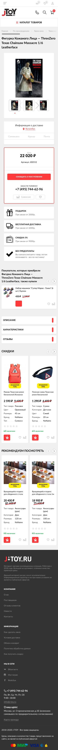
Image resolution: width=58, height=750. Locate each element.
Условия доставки (12, 638)
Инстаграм (11, 675)
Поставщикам (10, 600)
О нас (6, 595)
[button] (37, 105)
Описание (9, 320)
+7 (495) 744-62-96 (29, 189)
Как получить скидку (13, 654)
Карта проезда (11, 720)
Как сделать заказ (12, 632)
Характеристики (13, 330)
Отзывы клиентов (12, 606)
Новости (8, 611)
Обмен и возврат (11, 643)
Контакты (8, 617)
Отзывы (8, 339)
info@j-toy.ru (10, 702)
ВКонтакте (11, 670)
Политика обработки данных (17, 649)
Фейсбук (10, 680)
